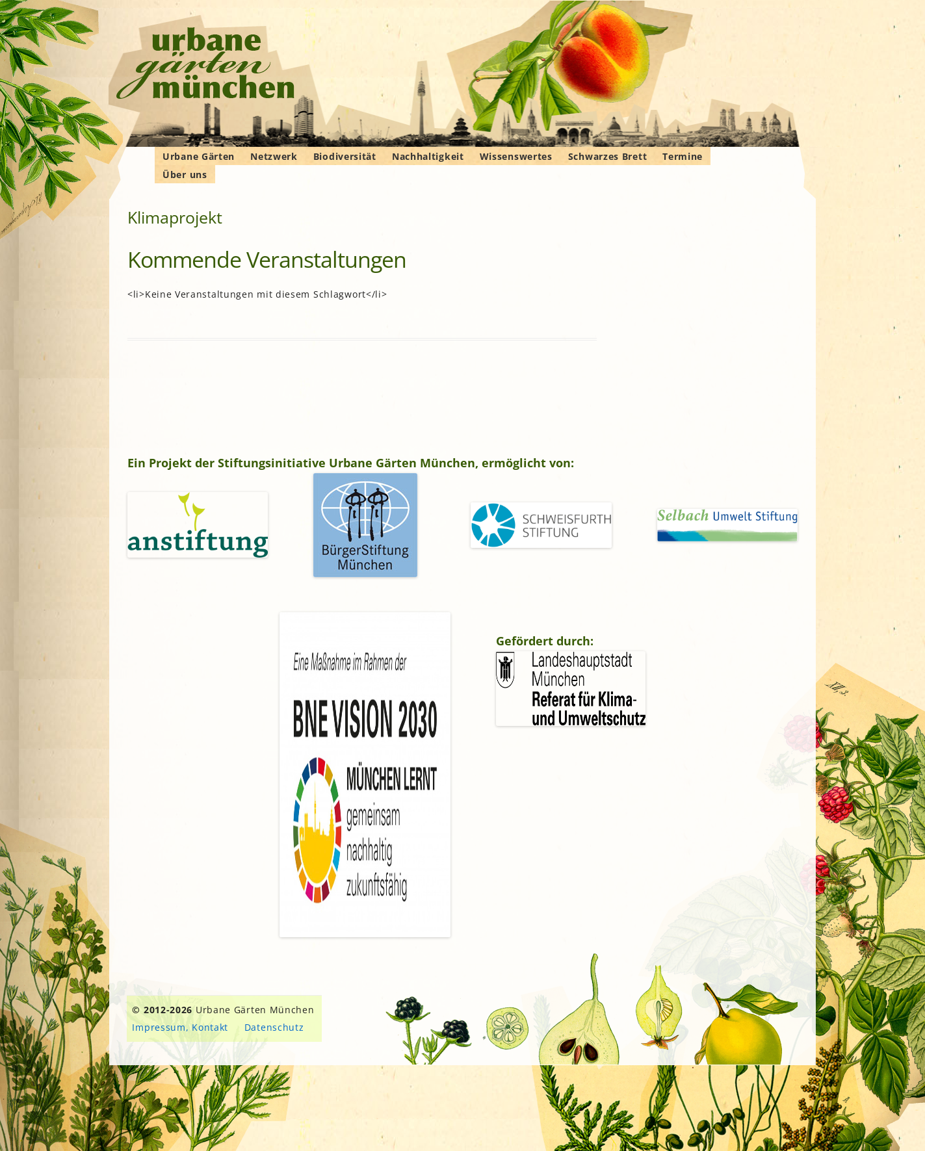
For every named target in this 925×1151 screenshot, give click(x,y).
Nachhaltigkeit (428, 156)
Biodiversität (344, 156)
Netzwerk (274, 156)
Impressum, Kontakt (180, 1027)
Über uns (185, 174)
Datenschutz (274, 1027)
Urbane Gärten (199, 156)
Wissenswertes (516, 156)
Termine (682, 156)
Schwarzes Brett (607, 156)
